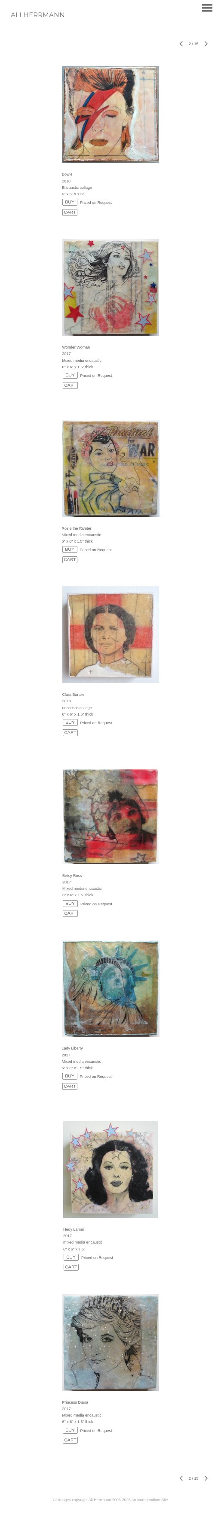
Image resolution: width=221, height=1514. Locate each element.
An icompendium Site (150, 1500)
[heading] (38, 15)
